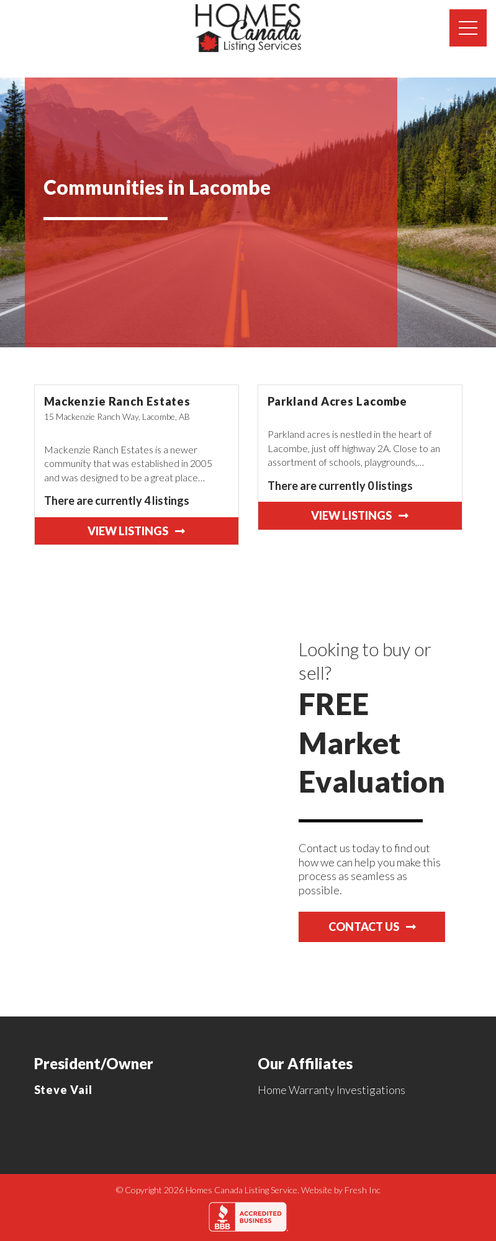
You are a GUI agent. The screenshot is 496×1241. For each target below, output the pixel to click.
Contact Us (372, 926)
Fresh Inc (363, 1190)
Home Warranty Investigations (331, 1089)
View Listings (136, 531)
